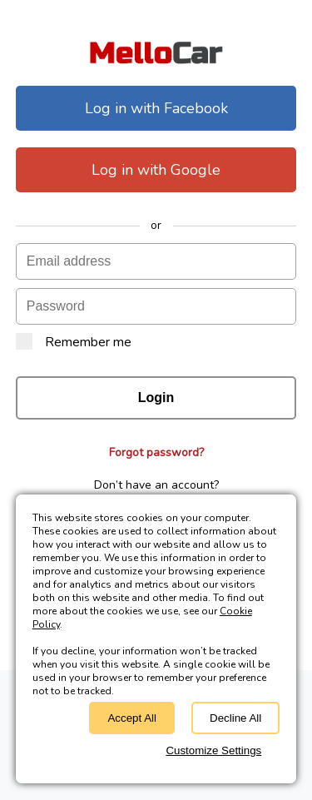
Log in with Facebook (156, 108)
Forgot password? (156, 452)
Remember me (73, 342)
